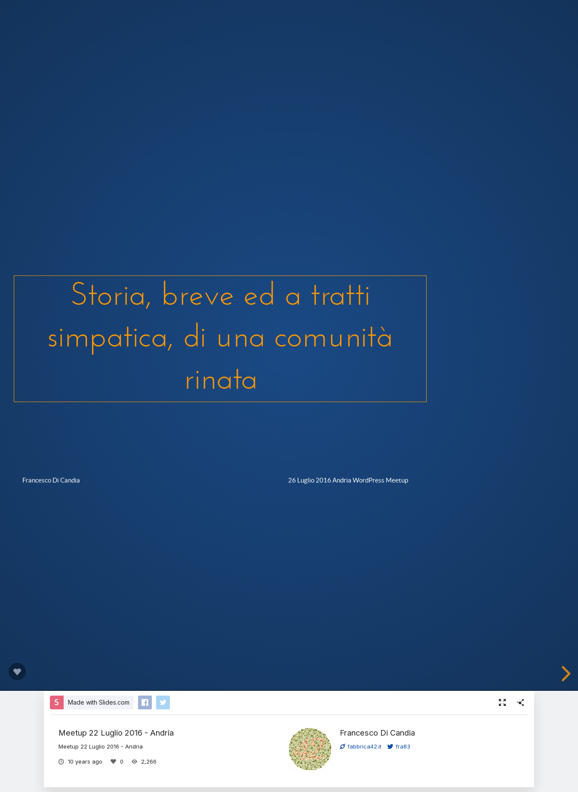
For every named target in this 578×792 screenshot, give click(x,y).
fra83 (398, 746)
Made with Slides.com (98, 702)
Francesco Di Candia (377, 732)
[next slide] (564, 673)
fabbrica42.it (360, 746)
